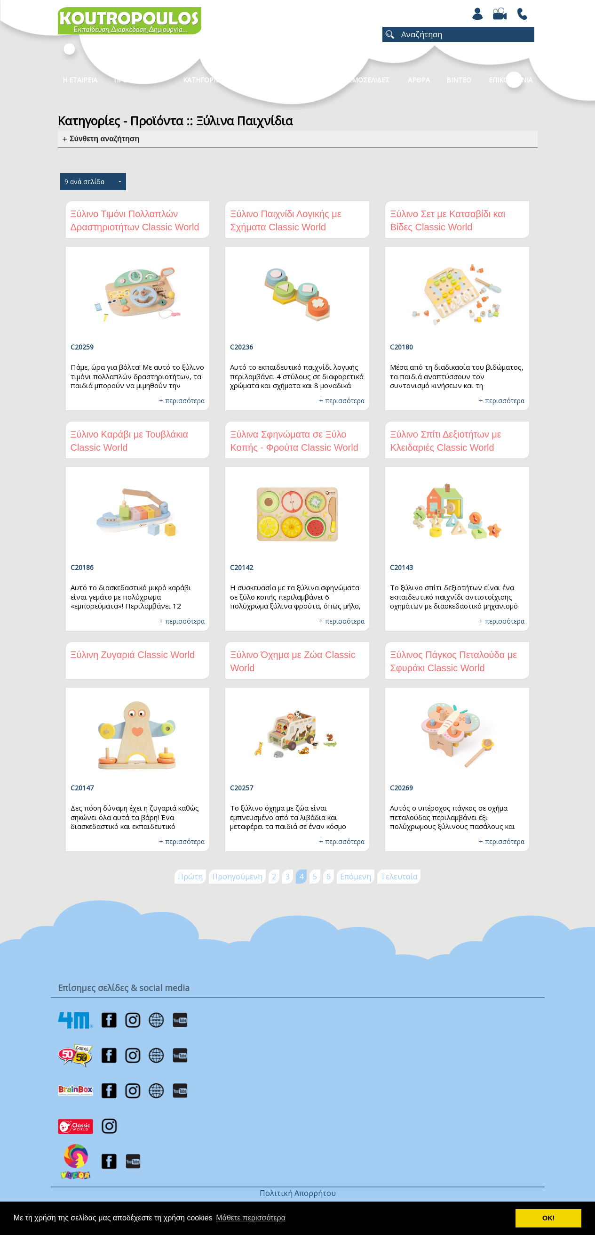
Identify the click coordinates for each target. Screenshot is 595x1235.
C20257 (241, 787)
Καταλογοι (262, 79)
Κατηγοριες (203, 79)
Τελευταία (399, 876)
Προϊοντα (131, 79)
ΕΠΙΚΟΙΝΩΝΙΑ (510, 79)
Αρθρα (419, 79)
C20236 (241, 346)
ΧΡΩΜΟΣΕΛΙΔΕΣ (363, 79)
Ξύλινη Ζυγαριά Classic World (133, 655)
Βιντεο (458, 79)
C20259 (82, 346)
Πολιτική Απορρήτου (298, 1193)
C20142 (241, 567)
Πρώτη (190, 876)
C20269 (401, 787)
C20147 (82, 787)
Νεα (310, 79)
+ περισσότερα (182, 400)
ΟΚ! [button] (548, 1218)
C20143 (401, 567)
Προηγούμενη (237, 876)
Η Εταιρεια (80, 79)
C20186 (82, 567)
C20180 (401, 346)
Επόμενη (355, 876)
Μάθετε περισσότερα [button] (251, 1218)
